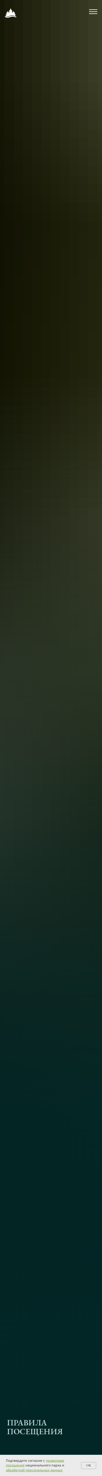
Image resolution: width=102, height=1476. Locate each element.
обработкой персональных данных (34, 1470)
